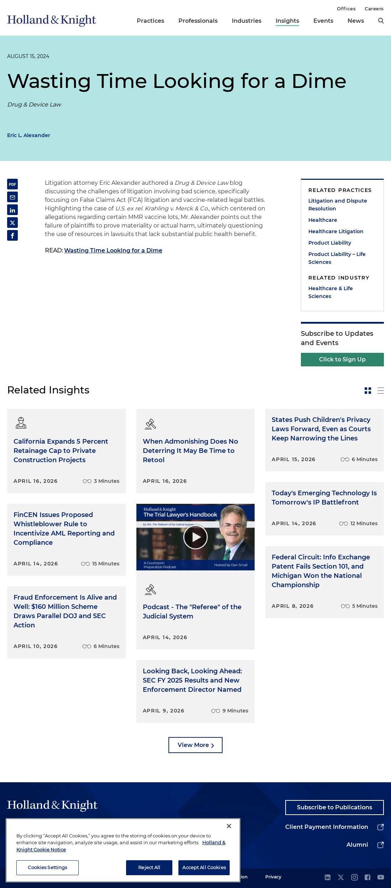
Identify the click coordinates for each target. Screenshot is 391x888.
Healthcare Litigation (336, 231)
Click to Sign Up (342, 359)
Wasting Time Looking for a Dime (113, 250)
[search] (381, 20)
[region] (123, 850)
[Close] (229, 826)
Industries (246, 20)
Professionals (198, 20)
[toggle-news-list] (380, 390)
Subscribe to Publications (334, 807)
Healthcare (322, 220)
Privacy (273, 876)
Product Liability (329, 243)
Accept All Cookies (203, 867)
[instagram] (354, 878)
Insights (287, 20)
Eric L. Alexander (28, 135)
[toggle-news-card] (368, 390)
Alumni (357, 844)
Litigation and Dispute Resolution (337, 205)
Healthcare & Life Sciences (330, 292)
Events (323, 20)
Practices (150, 20)
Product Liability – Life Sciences (337, 258)
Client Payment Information (326, 827)
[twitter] (341, 878)
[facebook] (367, 878)
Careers (374, 8)
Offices (346, 8)
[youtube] (380, 878)
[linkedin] (327, 878)
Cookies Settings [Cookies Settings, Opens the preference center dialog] (47, 867)
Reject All (149, 867)
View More (193, 745)
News (356, 20)
